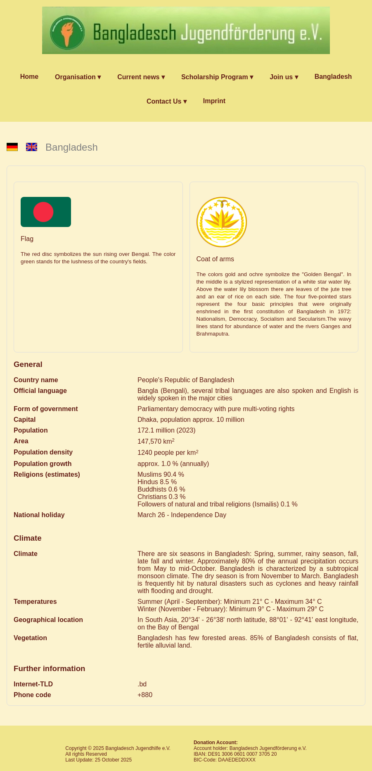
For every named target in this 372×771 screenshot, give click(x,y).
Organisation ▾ (78, 76)
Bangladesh (333, 76)
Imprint (214, 100)
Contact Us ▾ (167, 101)
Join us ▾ (284, 76)
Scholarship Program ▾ (217, 76)
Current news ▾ (141, 76)
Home (29, 76)
